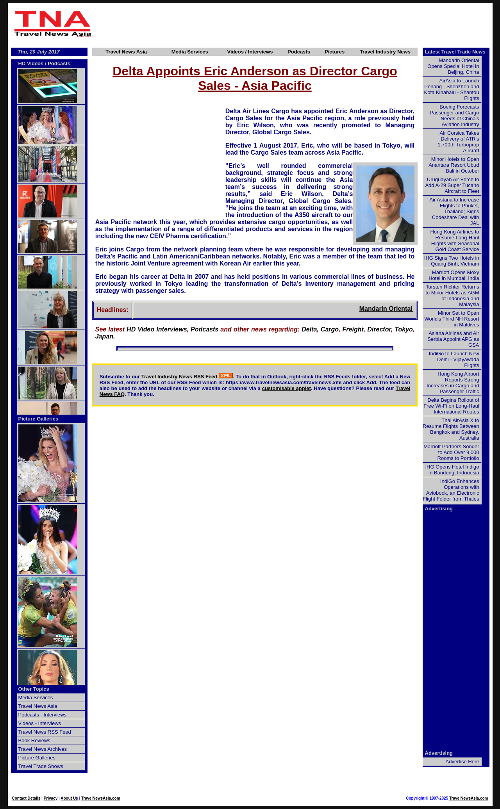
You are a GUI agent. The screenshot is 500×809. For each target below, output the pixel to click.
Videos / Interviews (250, 52)
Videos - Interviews (39, 723)
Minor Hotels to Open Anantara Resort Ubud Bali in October (454, 165)
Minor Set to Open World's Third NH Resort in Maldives (452, 319)
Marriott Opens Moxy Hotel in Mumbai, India (454, 275)
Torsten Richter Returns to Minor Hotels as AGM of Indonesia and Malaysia (452, 295)
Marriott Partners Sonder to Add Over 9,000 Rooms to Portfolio (451, 452)
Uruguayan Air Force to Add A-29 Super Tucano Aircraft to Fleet (452, 185)
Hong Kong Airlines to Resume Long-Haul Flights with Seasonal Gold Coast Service (454, 240)
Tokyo (404, 329)
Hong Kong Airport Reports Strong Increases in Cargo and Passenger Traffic (453, 382)
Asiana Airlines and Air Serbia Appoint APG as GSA (453, 339)
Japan (104, 336)
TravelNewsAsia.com (100, 798)
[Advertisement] (294, 23)
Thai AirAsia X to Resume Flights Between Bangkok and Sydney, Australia (451, 429)
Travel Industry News (385, 52)
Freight (353, 329)
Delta (309, 329)
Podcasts (299, 52)
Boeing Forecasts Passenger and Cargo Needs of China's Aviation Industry (454, 115)
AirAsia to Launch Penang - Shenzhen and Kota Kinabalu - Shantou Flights (451, 89)
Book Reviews (34, 740)
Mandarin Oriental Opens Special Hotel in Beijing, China (453, 66)
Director (379, 329)
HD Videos (31, 63)
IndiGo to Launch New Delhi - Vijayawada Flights (454, 359)
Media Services (189, 52)
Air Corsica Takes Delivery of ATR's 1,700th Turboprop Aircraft (458, 141)
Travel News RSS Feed (44, 732)
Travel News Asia (126, 52)
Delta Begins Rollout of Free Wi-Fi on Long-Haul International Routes (451, 406)
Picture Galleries (38, 419)
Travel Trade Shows (40, 766)
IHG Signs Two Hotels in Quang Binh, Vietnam (451, 261)
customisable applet (286, 388)
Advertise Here (462, 761)
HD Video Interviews (157, 329)
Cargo (330, 329)
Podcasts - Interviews (42, 715)
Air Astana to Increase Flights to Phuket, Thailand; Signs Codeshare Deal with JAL (454, 211)
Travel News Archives (42, 749)
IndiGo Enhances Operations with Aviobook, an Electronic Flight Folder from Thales (451, 490)
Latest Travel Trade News (455, 52)
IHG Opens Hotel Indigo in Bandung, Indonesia (452, 470)
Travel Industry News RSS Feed (179, 377)
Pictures (335, 52)
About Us (69, 798)
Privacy (51, 798)
